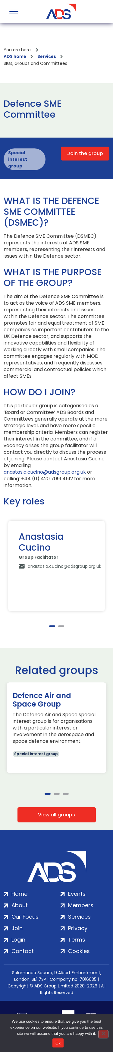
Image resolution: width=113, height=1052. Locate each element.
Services (46, 56)
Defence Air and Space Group (42, 699)
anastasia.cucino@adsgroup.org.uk (45, 472)
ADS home (15, 56)
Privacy (77, 928)
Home (19, 894)
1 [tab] (52, 626)
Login (18, 939)
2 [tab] (61, 626)
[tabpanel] (56, 566)
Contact (22, 951)
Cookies (79, 951)
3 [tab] (66, 794)
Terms (76, 939)
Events (77, 894)
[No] (103, 1034)
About (19, 905)
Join (17, 928)
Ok (58, 1043)
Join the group (85, 153)
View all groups (56, 814)
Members (80, 905)
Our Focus (25, 916)
